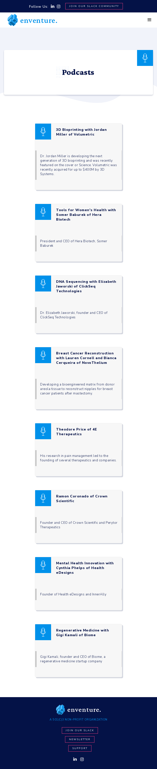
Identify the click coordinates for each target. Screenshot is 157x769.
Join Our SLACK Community (94, 6)
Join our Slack (80, 730)
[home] (31, 20)
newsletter (79, 739)
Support (79, 748)
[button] (149, 19)
